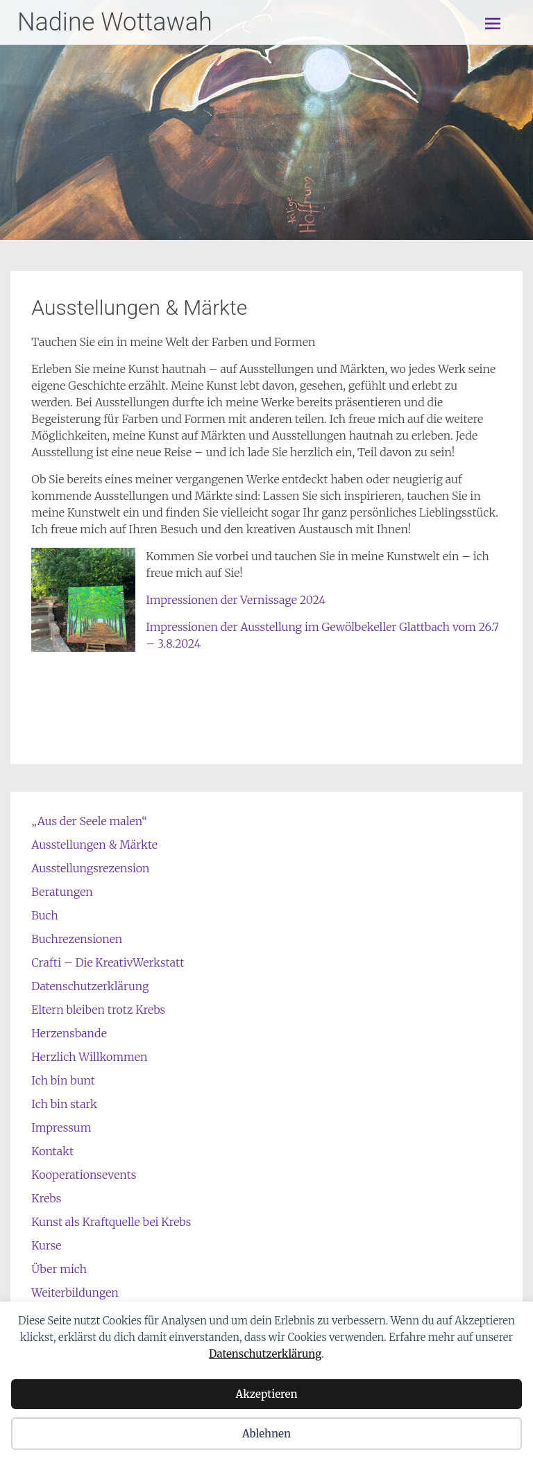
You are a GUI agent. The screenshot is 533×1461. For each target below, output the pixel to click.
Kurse (46, 1245)
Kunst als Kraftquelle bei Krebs (111, 1222)
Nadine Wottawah (114, 22)
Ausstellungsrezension (90, 868)
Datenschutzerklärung (265, 1353)
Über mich (59, 1269)
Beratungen (61, 892)
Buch (44, 915)
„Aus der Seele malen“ (89, 821)
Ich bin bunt (62, 1080)
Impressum (61, 1127)
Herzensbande (69, 1033)
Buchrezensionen (76, 939)
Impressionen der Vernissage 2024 (235, 600)
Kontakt (52, 1151)
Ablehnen (266, 1433)
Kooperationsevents (83, 1175)
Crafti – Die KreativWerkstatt (107, 962)
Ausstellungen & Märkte (94, 844)
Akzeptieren (266, 1394)
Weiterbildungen (74, 1292)
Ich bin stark (64, 1104)
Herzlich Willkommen (89, 1057)
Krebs (46, 1198)
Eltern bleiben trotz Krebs (98, 1010)
